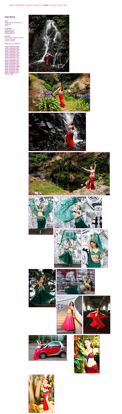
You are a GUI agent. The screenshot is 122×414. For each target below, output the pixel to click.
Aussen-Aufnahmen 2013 (12, 59)
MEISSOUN (19, 5)
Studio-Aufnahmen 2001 (12, 72)
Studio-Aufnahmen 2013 (12, 57)
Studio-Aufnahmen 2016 (12, 51)
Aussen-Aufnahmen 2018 (12, 46)
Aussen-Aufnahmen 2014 (12, 55)
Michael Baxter (9, 31)
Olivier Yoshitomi (10, 33)
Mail (65, 5)
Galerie (45, 5)
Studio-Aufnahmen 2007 (12, 68)
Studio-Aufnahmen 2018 (12, 48)
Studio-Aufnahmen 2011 (12, 62)
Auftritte (29, 5)
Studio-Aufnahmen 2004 (12, 69)
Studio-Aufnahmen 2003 (12, 71)
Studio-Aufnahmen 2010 (12, 65)
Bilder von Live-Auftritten (12, 43)
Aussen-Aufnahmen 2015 (12, 52)
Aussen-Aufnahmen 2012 (12, 60)
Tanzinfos (53, 5)
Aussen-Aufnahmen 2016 (12, 49)
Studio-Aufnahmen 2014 (12, 54)
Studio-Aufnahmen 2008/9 (12, 66)
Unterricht (38, 5)
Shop (60, 5)
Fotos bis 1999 (9, 74)
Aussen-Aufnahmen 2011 (12, 63)
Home (11, 5)
